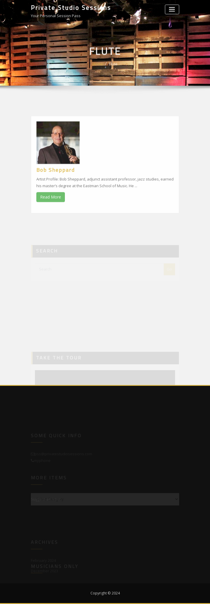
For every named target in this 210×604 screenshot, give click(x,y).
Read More (50, 208)
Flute (113, 67)
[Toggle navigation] (172, 9)
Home (97, 67)
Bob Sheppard (55, 181)
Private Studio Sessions (71, 7)
